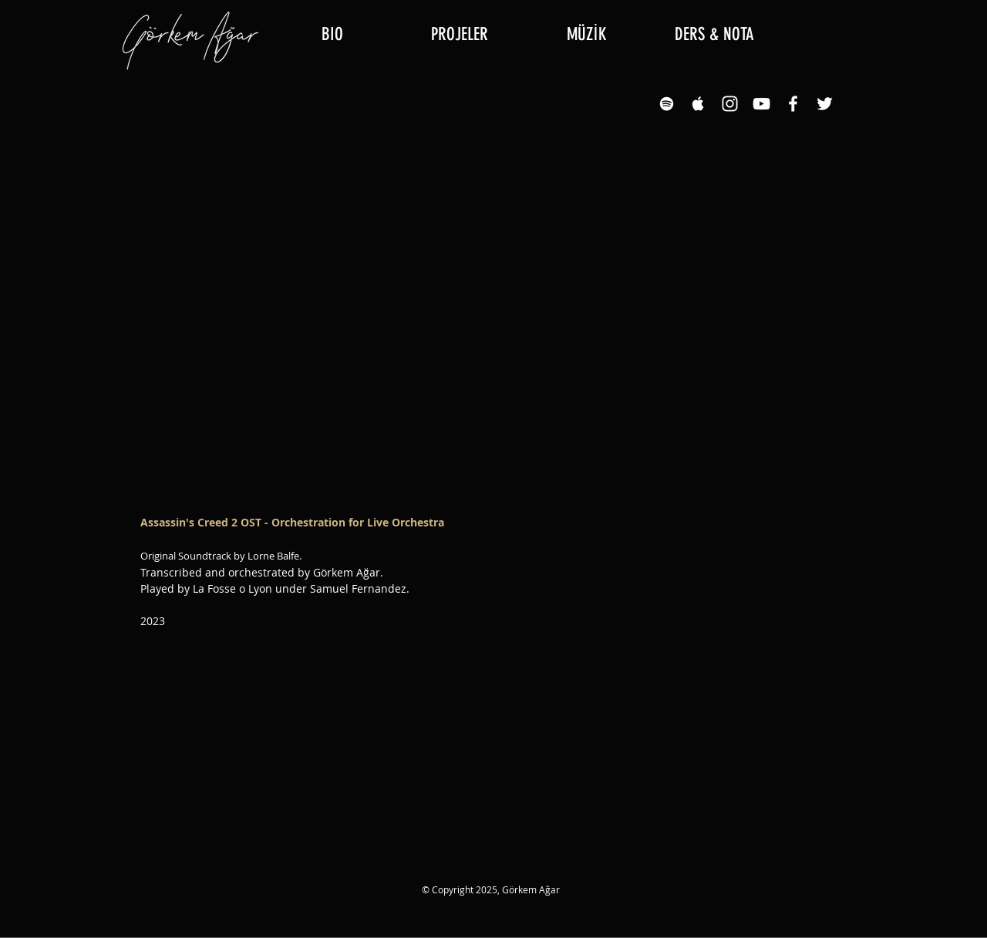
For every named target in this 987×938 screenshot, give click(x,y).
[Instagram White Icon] (729, 103)
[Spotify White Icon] (666, 103)
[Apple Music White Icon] (698, 103)
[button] (459, 35)
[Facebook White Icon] (793, 103)
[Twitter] (824, 103)
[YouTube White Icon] (761, 103)
